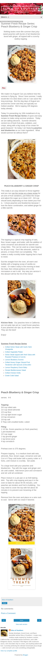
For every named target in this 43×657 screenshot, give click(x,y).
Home (21, 620)
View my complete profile (9, 651)
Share (4, 603)
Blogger (25, 655)
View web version (21, 624)
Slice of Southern (17, 630)
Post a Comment (8, 613)
